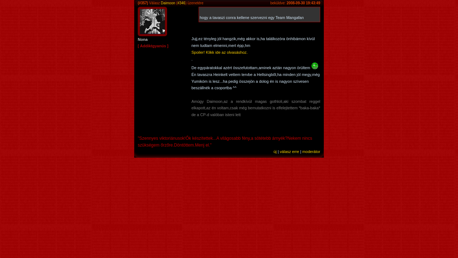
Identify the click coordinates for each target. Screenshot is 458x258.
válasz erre (289, 151)
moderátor (311, 151)
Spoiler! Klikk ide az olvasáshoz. (219, 52)
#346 (181, 3)
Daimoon (168, 3)
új (275, 151)
